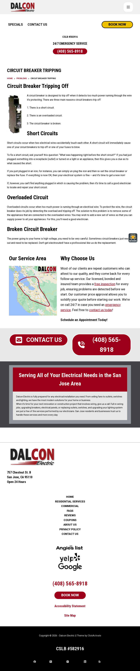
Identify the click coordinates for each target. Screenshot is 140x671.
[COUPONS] (128, 7)
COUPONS (70, 520)
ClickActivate (94, 635)
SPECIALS (15, 24)
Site (67, 615)
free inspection (104, 284)
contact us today (100, 310)
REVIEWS (70, 515)
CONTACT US (37, 24)
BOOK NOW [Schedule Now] (117, 24)
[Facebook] (40, 661)
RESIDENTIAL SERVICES (70, 501)
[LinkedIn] (90, 661)
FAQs (70, 511)
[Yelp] (102, 661)
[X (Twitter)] (57, 661)
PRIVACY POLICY (70, 529)
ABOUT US (70, 524)
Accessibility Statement (70, 606)
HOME (70, 497)
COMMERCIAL (70, 506)
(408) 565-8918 (70, 51)
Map (73, 615)
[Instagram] (73, 661)
